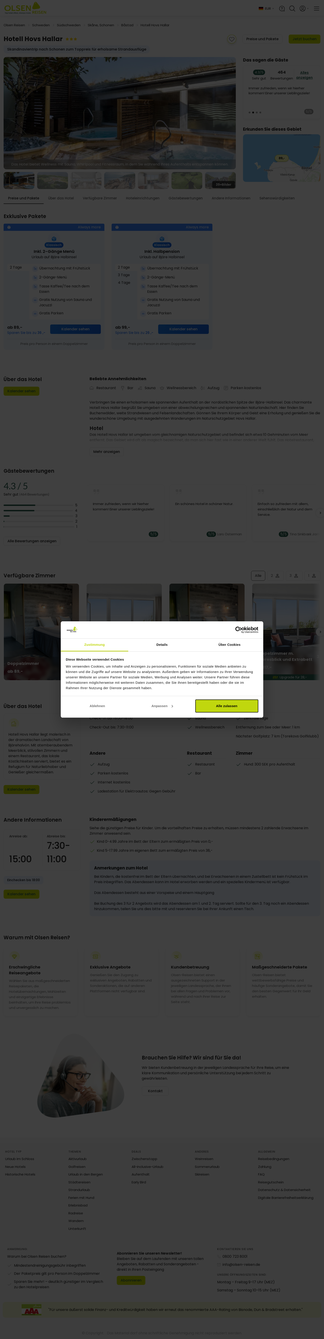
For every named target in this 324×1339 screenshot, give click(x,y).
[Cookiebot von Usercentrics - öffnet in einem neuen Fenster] (238, 629)
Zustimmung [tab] (94, 644)
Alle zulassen (226, 706)
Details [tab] (162, 644)
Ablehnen (97, 706)
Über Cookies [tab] (229, 644)
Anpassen (162, 706)
